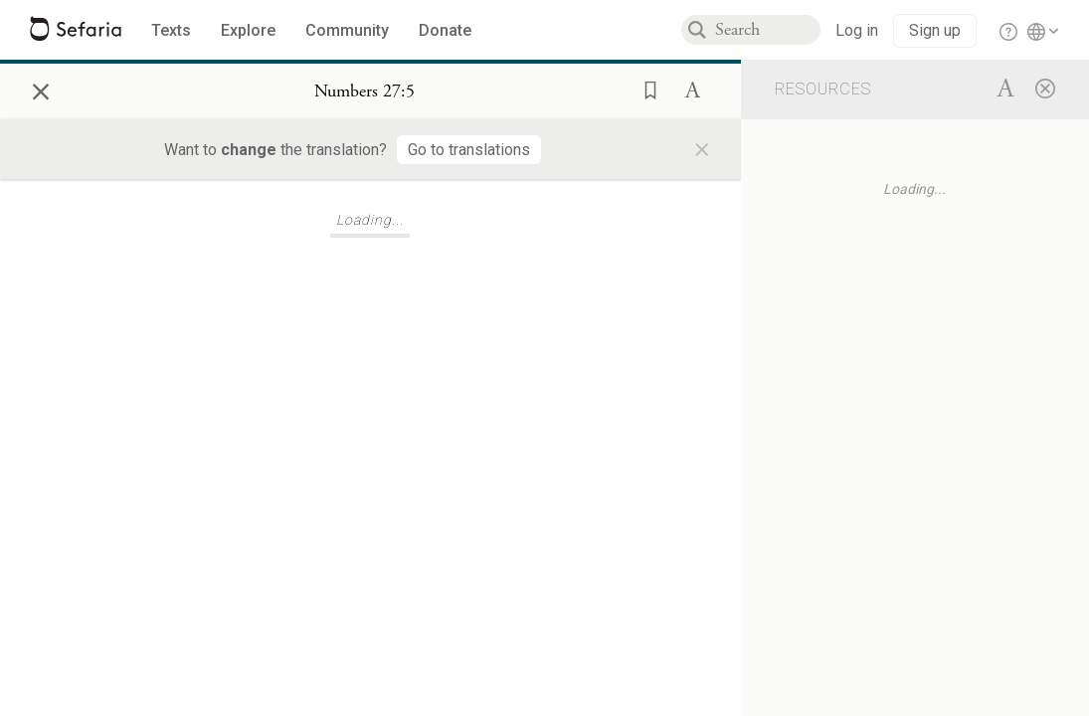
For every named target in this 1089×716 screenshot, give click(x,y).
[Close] (1045, 87)
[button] (644, 88)
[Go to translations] (469, 149)
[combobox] (767, 30)
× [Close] (41, 88)
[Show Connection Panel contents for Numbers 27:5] (364, 91)
